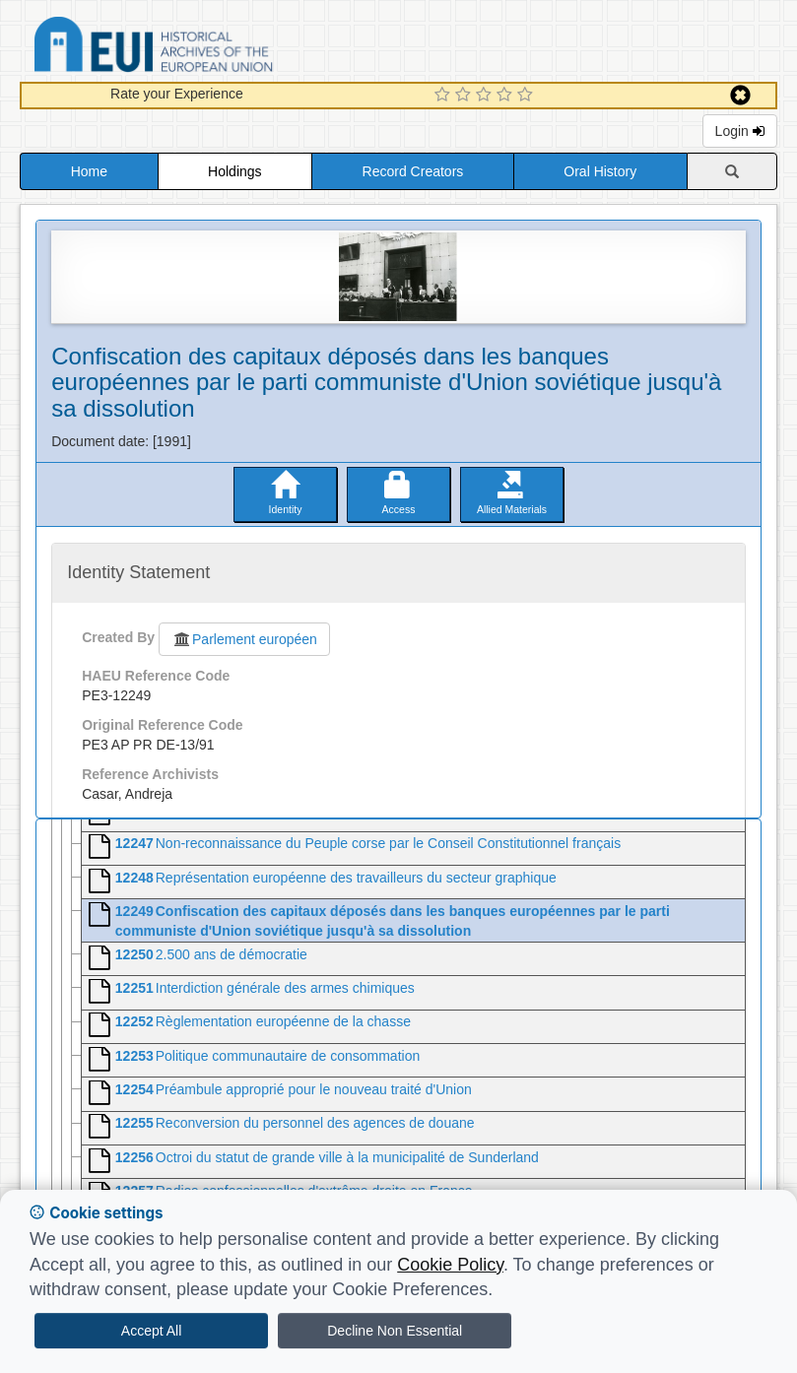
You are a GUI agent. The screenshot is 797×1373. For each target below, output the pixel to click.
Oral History (600, 171)
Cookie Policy (450, 1265)
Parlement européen (244, 639)
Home (89, 171)
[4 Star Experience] (507, 95)
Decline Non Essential (394, 1331)
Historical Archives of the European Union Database (208, 48)
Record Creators (413, 171)
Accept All (151, 1331)
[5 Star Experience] (527, 95)
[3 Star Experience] (486, 95)
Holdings (234, 171)
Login (739, 131)
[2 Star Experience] (465, 95)
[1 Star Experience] (444, 95)
